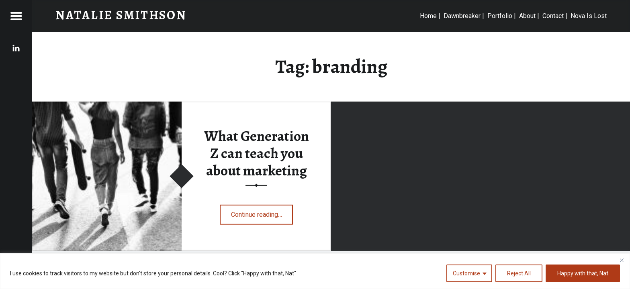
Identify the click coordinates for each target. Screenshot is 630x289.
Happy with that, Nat (582, 273)
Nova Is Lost (589, 16)
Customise (466, 273)
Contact (553, 16)
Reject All (519, 273)
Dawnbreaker (462, 16)
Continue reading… (262, 212)
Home (428, 16)
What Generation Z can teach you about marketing (256, 153)
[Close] (621, 260)
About (527, 16)
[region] (315, 271)
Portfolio (499, 16)
